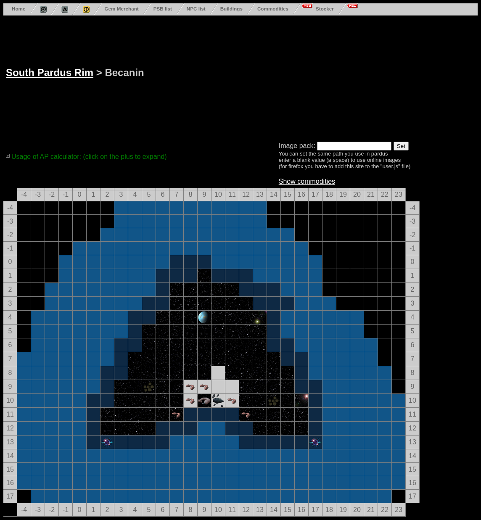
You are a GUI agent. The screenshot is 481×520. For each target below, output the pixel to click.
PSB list (162, 8)
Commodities (272, 8)
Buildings (231, 8)
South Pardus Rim (49, 72)
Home (18, 8)
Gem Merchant (121, 8)
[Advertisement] (301, 77)
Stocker (325, 8)
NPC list (196, 8)
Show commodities (307, 181)
